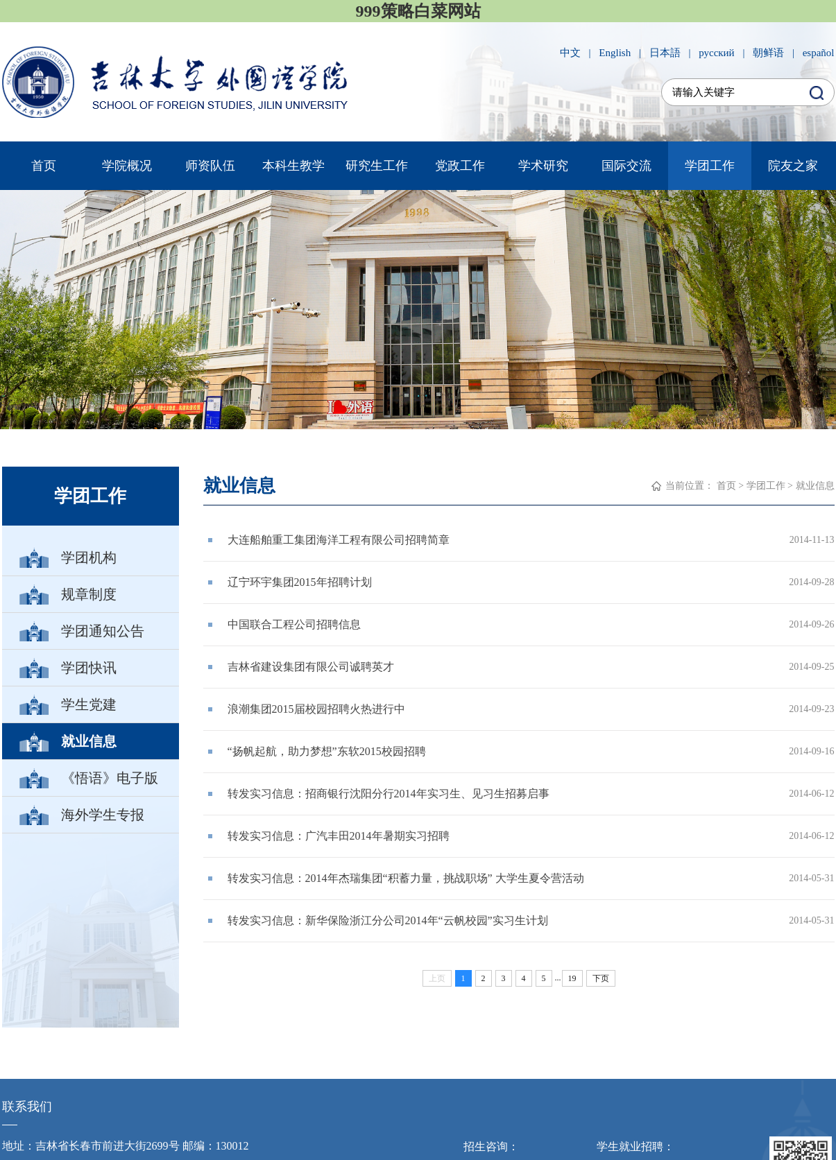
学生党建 (88, 704)
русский (716, 52)
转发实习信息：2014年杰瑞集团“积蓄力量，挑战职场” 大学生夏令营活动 (406, 878)
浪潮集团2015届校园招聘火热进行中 (316, 709)
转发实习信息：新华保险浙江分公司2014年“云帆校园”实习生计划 (388, 920)
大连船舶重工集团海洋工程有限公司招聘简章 (339, 540)
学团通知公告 (102, 631)
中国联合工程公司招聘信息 (294, 624)
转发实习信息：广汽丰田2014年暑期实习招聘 (339, 836)
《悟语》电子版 (108, 778)
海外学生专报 (102, 814)
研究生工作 (377, 166)
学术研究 (543, 166)
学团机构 (88, 557)
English (615, 52)
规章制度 (88, 594)
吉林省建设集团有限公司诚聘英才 (311, 667)
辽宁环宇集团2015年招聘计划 (300, 582)
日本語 (665, 52)
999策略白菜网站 (418, 11)
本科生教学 (293, 166)
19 (572, 978)
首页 (43, 166)
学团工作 (710, 166)
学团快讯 (88, 667)
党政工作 (460, 166)
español (819, 52)
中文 (570, 52)
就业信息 (88, 741)
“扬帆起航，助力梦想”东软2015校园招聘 (327, 751)
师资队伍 (210, 166)
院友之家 (793, 166)
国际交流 (626, 166)
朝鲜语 (768, 52)
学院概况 (127, 166)
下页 (600, 978)
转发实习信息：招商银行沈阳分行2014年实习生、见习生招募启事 (388, 793)
